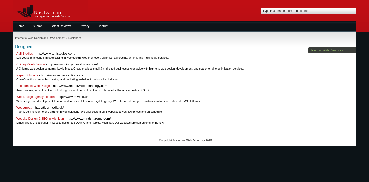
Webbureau (24, 107)
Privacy (84, 26)
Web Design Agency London (35, 97)
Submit (37, 26)
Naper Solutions (27, 75)
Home (20, 26)
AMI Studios (24, 53)
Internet (19, 37)
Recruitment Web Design (33, 86)
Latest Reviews (61, 26)
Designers (74, 37)
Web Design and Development (46, 37)
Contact (103, 26)
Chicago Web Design (30, 64)
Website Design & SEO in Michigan (40, 118)
